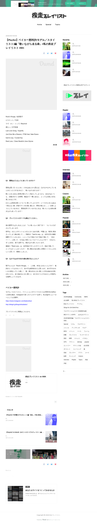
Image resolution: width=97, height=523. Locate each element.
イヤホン (85, 338)
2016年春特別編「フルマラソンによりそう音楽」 (76, 319)
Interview (66, 359)
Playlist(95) (20, 396)
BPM (65, 331)
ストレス (77, 338)
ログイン (81, 3)
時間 (70, 338)
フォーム (86, 331)
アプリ (80, 352)
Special (48, 24)
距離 (65, 335)
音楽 (65, 352)
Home (39, 24)
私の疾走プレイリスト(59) (11, 396)
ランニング (72, 356)
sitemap (79, 342)
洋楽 (65, 363)
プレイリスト (73, 335)
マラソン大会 (77, 345)
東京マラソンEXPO (69, 314)
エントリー (67, 345)
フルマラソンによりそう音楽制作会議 (75, 311)
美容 (65, 338)
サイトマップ (67, 371)
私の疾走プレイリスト (78, 300)
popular (87, 342)
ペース (79, 331)
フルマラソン (81, 324)
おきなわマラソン (83, 314)
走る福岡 (66, 300)
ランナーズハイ (84, 335)
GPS (65, 342)
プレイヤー (72, 352)
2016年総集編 (68, 297)
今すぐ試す (70, 3)
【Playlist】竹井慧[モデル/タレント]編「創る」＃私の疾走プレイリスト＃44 (29, 415)
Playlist (74, 359)
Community (78, 297)
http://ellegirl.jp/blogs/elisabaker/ (16, 304)
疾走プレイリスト (69, 304)
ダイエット (67, 349)
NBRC (86, 297)
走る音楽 (86, 345)
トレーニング (77, 349)
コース (87, 352)
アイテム (79, 304)
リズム (73, 324)
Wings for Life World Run (71, 307)
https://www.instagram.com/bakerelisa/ (19, 301)
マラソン (72, 342)
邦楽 (86, 359)
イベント (72, 331)
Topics (57, 24)
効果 (65, 356)
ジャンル (66, 327)
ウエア (84, 327)
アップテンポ (76, 327)
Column (80, 356)
